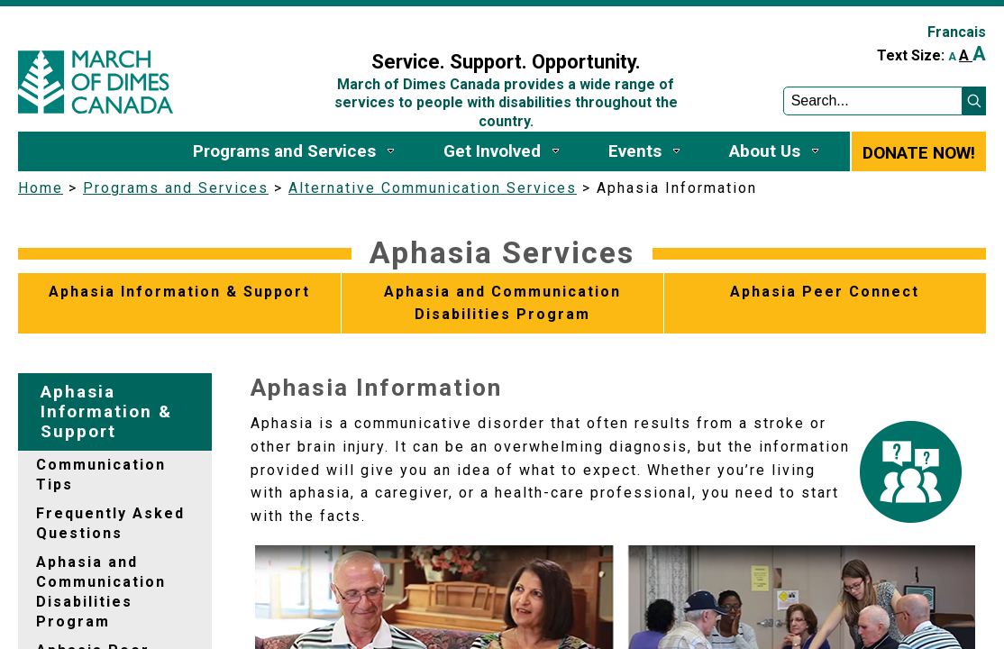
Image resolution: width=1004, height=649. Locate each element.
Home (40, 188)
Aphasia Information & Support (179, 291)
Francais (956, 32)
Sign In (304, 23)
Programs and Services (176, 188)
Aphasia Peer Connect (824, 291)
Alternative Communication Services (432, 188)
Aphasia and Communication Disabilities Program (502, 303)
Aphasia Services (502, 252)
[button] (974, 101)
